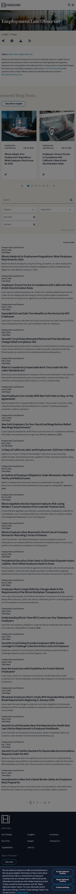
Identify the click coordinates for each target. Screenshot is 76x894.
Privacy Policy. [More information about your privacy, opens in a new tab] (23, 892)
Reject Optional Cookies (62, 880)
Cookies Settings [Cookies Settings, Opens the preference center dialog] (62, 887)
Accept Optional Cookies (62, 872)
